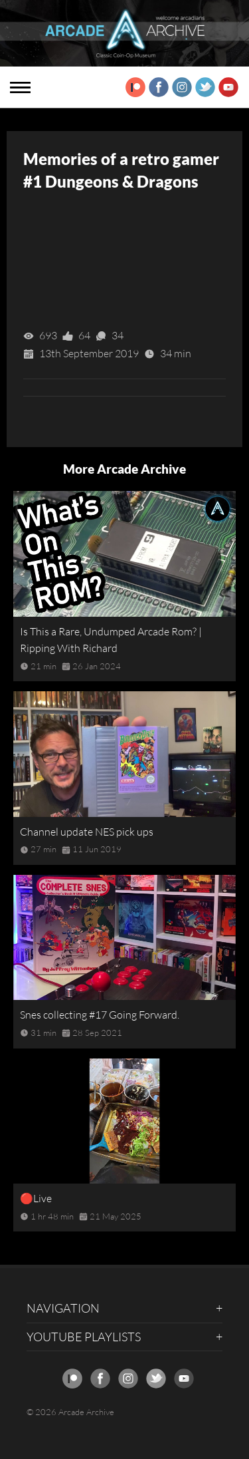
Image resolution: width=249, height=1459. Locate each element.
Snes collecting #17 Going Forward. (99, 1014)
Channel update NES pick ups (86, 831)
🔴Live (36, 1198)
